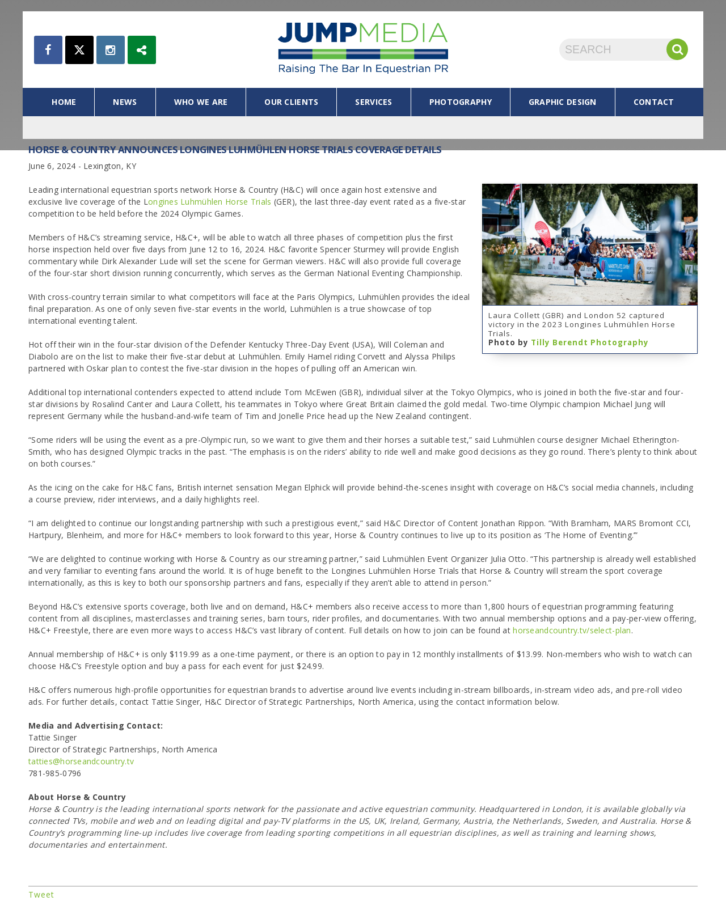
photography (460, 101)
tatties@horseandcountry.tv (81, 761)
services (373, 101)
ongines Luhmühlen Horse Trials (209, 201)
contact (654, 101)
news (125, 101)
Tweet (41, 894)
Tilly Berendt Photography (590, 342)
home (64, 101)
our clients (291, 101)
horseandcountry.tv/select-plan (572, 630)
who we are (201, 101)
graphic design (563, 101)
